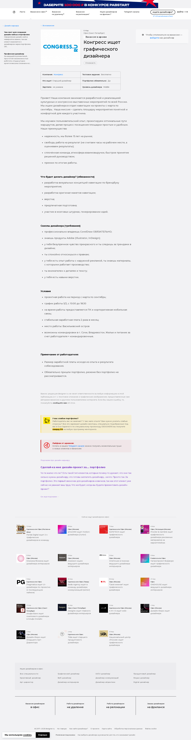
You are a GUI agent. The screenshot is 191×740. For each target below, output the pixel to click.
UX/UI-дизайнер (103, 674)
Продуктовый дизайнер (144, 674)
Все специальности (29, 674)
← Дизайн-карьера (10, 26)
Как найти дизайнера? (78, 729)
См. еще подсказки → (50, 497)
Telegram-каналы (132, 12)
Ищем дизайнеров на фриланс (108, 13)
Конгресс (58, 74)
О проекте (95, 729)
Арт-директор (26, 682)
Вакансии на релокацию (82, 13)
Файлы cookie (151, 729)
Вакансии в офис (38, 12)
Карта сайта (107, 729)
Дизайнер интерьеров (68, 682)
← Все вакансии (47, 26)
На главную (62, 729)
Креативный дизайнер (30, 678)
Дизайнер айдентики (105, 682)
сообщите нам (60, 403)
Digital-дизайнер (141, 682)
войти (180, 12)
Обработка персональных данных (128, 729)
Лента (22, 12)
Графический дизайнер (69, 674)
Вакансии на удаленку (58, 13)
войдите (154, 38)
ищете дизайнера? (163, 12)
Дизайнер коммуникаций (107, 678)
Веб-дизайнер (64, 678)
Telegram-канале (76, 446)
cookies (27, 735)
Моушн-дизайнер (141, 678)
